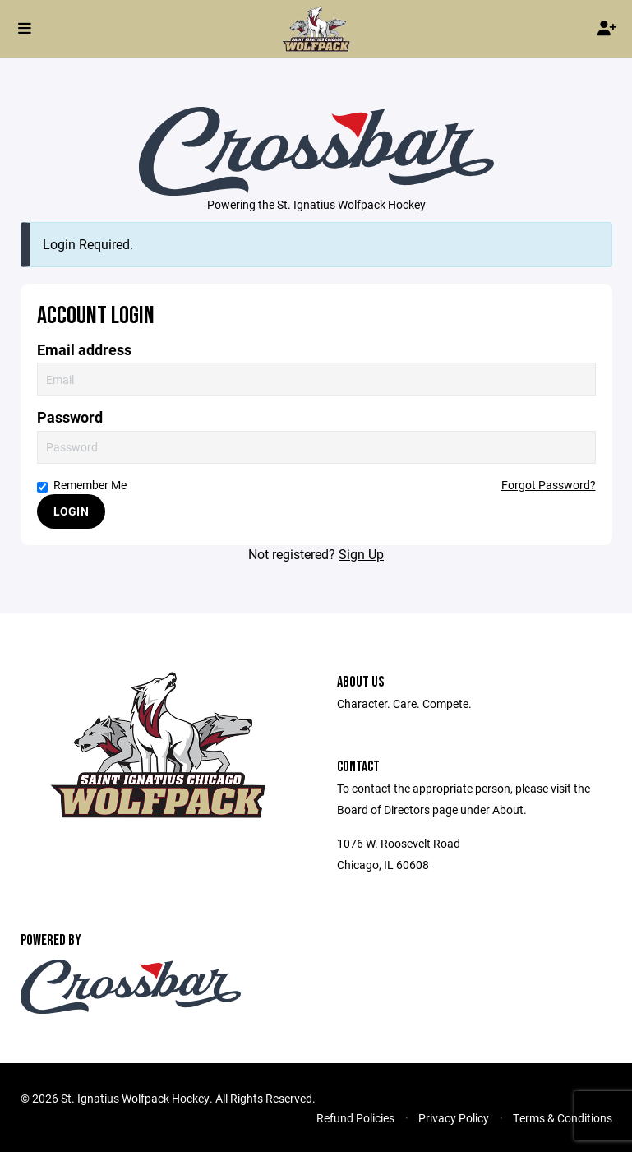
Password (70, 417)
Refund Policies (355, 1118)
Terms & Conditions (562, 1118)
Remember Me (82, 485)
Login (71, 511)
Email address (84, 349)
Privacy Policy (453, 1118)
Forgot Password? (548, 485)
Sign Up (361, 553)
